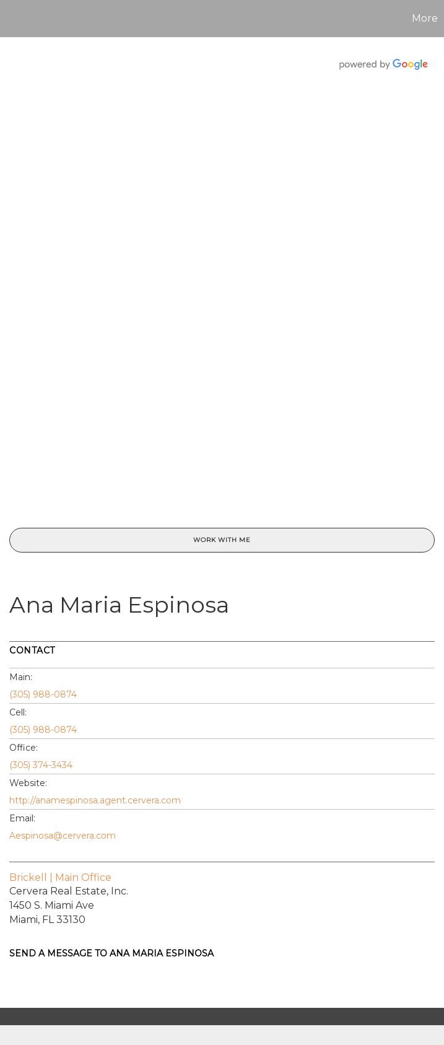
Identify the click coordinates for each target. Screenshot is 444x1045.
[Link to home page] (15, 18)
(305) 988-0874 (43, 694)
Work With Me (222, 540)
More (425, 18)
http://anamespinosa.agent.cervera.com (95, 800)
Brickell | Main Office (60, 877)
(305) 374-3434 (40, 765)
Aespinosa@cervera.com (62, 835)
